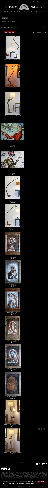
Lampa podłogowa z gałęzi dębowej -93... (13, 200)
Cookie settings (41, 481)
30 (31, 32)
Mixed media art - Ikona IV (12, 256)
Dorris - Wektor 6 (12, 172)
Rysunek (12, 11)
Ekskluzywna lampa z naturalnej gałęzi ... (13, 115)
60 (34, 32)
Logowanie (44, 2)
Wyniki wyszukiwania (10, 21)
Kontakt (11, 15)
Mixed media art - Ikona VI (12, 284)
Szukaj (34, 2)
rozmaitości (17, 462)
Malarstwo (5, 11)
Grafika (19, 11)
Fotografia (25, 11)
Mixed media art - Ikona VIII (13, 340)
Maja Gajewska (13, 257)
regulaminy (23, 462)
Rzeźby (32, 11)
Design (38, 11)
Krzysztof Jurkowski (12, 61)
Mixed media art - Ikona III (12, 396)
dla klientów (4, 462)
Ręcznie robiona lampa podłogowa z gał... (13, 87)
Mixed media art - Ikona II (12, 312)
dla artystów (11, 462)
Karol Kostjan (12, 145)
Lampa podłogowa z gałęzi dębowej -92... (13, 228)
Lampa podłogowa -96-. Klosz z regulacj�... (12, 59)
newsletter (30, 462)
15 (28, 32)
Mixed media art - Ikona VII (13, 368)
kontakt (35, 462)
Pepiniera (4, 15)
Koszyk (39, 2)
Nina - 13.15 (12, 144)
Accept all (41, 484)
